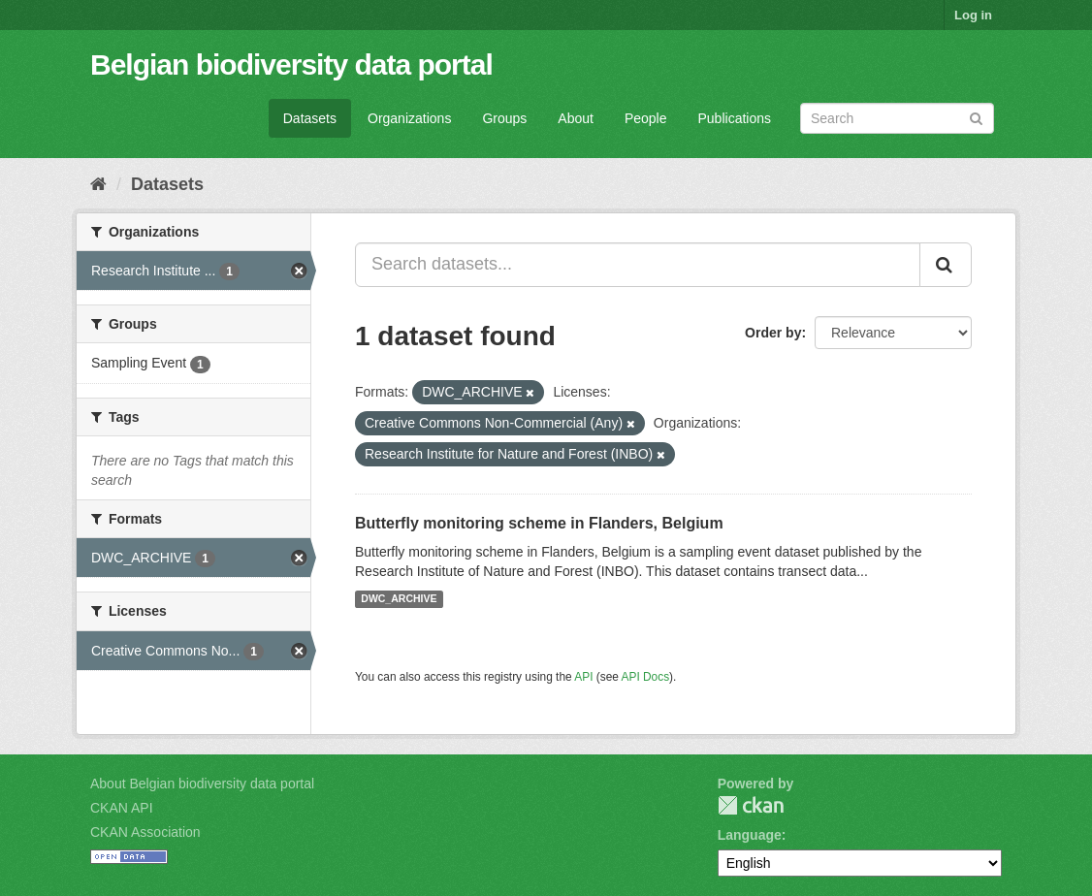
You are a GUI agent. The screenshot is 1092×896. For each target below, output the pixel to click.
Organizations (409, 118)
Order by (773, 332)
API (583, 677)
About (576, 118)
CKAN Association (145, 832)
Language (750, 835)
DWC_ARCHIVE (398, 599)
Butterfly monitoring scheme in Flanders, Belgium (539, 523)
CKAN (751, 805)
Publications (735, 118)
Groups (504, 118)
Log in (973, 15)
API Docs (646, 677)
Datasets (310, 118)
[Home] (98, 184)
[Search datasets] (897, 118)
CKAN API (121, 808)
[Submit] (976, 117)
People (646, 118)
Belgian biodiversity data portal (291, 64)
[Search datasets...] (637, 264)
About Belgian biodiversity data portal (202, 783)
